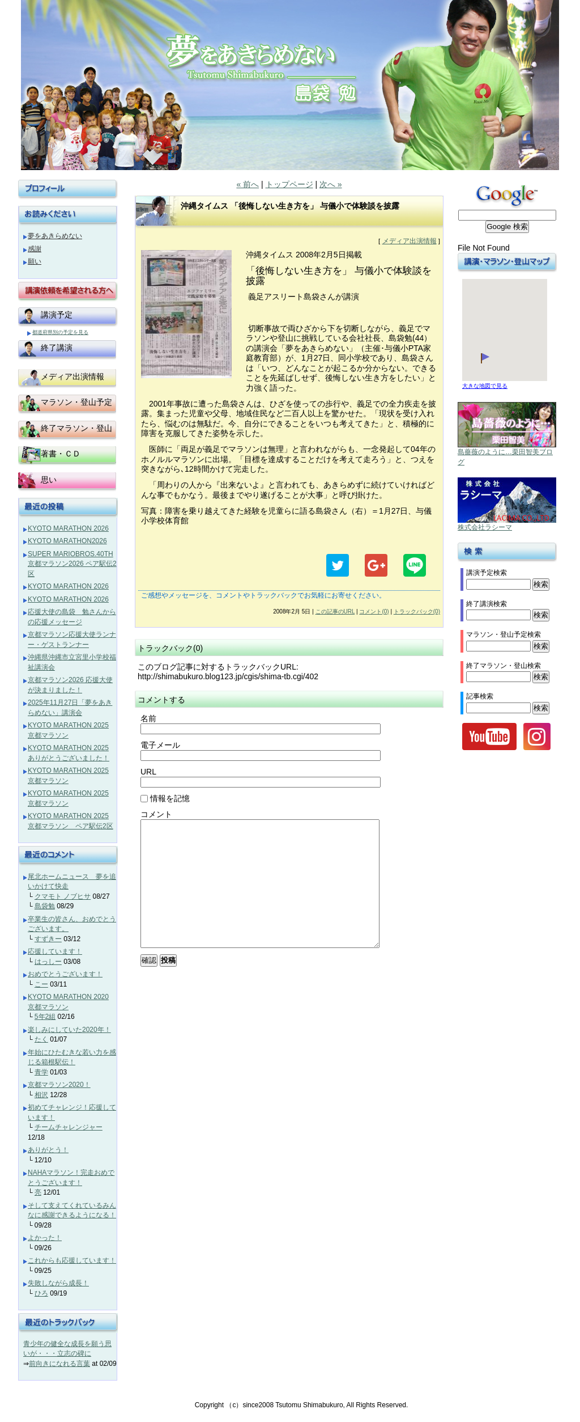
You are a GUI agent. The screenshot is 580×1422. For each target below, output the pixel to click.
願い (34, 261)
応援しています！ (55, 951)
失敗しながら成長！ (58, 1283)
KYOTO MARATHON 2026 (68, 528)
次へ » (330, 184)
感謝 (34, 249)
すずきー (48, 939)
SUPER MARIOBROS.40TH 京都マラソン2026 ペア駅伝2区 (72, 564)
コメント (156, 814)
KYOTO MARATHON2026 (67, 541)
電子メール (160, 745)
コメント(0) (374, 611)
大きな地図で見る (485, 386)
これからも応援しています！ (72, 1260)
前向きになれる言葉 (59, 1364)
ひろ (41, 1293)
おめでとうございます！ (65, 974)
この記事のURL (335, 611)
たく (41, 1039)
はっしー (48, 962)
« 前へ (247, 184)
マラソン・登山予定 (76, 402)
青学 (41, 1072)
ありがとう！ (48, 1150)
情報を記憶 (165, 798)
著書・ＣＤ (60, 453)
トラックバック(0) (417, 611)
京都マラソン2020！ (59, 1085)
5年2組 (45, 1017)
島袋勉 (45, 906)
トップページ (289, 184)
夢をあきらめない (55, 236)
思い (49, 479)
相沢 (41, 1095)
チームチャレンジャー (69, 1127)
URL (148, 771)
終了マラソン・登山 (76, 428)
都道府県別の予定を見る (60, 332)
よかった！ (45, 1238)
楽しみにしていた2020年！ (69, 1030)
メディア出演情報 (409, 241)
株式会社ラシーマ (485, 527)
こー (41, 984)
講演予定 (56, 314)
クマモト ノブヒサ (63, 896)
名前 (148, 718)
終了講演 (56, 347)
